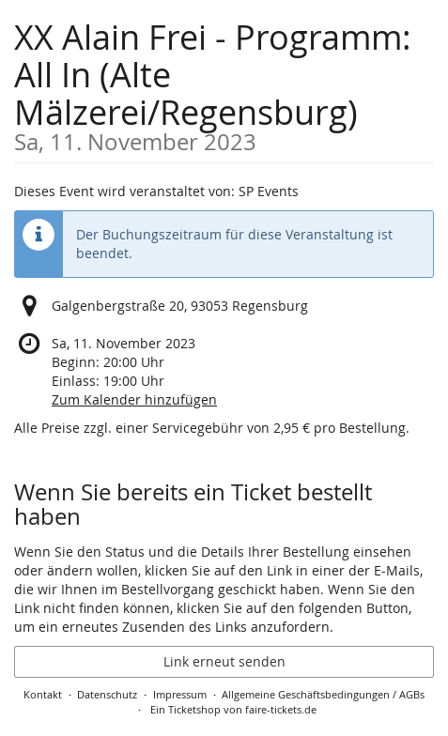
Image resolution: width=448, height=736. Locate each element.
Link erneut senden (224, 661)
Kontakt (42, 694)
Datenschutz (107, 694)
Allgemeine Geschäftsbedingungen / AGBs (323, 694)
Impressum (180, 694)
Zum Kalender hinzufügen (134, 399)
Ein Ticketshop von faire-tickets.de (233, 709)
